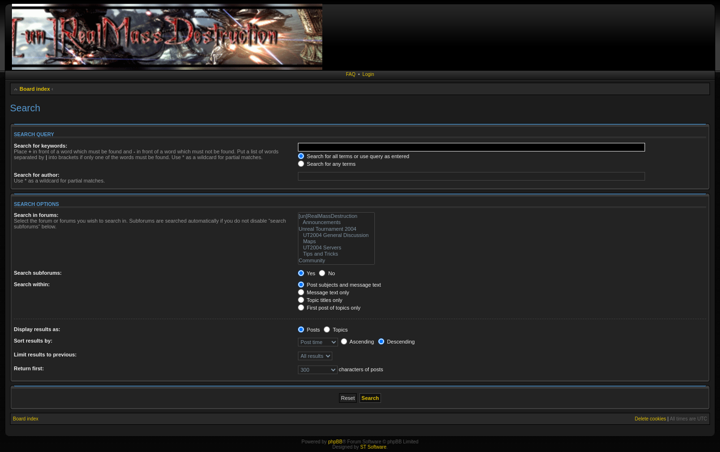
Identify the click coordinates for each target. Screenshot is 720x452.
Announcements (336, 222)
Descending (396, 341)
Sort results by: (33, 341)
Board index (35, 89)
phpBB (335, 441)
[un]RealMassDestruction (336, 216)
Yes (307, 273)
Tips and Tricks (336, 254)
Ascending (357, 341)
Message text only (323, 292)
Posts (309, 330)
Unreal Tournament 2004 (336, 229)
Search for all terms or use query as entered (354, 156)
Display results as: (37, 329)
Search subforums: (38, 273)
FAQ (350, 74)
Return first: (29, 368)
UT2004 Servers (336, 248)
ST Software (373, 447)
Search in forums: (36, 215)
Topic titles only (320, 300)
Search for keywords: (40, 146)
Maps (336, 241)
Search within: (32, 284)
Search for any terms (327, 164)
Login (368, 74)
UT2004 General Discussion (336, 235)
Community (336, 261)
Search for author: (36, 175)
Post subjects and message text (339, 285)
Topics (336, 330)
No (327, 273)
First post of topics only (329, 308)
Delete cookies (650, 418)
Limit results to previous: (45, 354)
